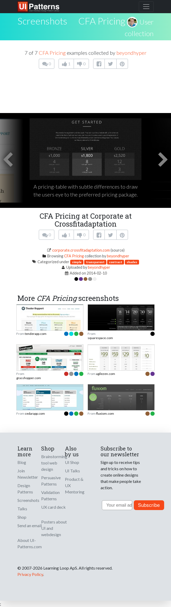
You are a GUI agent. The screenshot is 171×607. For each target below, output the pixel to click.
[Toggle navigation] (146, 6)
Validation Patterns (50, 495)
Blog (21, 462)
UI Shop (72, 462)
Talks (22, 508)
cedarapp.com (35, 413)
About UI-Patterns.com (29, 543)
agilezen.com (105, 374)
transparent (95, 262)
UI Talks (72, 470)
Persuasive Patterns (51, 480)
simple (77, 262)
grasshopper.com (28, 378)
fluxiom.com (105, 413)
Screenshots (28, 500)
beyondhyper (131, 53)
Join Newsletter (27, 473)
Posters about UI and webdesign (54, 528)
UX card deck (53, 507)
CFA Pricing (101, 20)
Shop (21, 517)
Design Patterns (25, 488)
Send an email (29, 525)
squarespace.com (100, 338)
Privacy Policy (30, 574)
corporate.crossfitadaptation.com (81, 250)
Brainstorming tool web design (54, 463)
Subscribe (149, 505)
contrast (115, 262)
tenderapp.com (35, 334)
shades (132, 262)
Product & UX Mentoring (74, 485)
